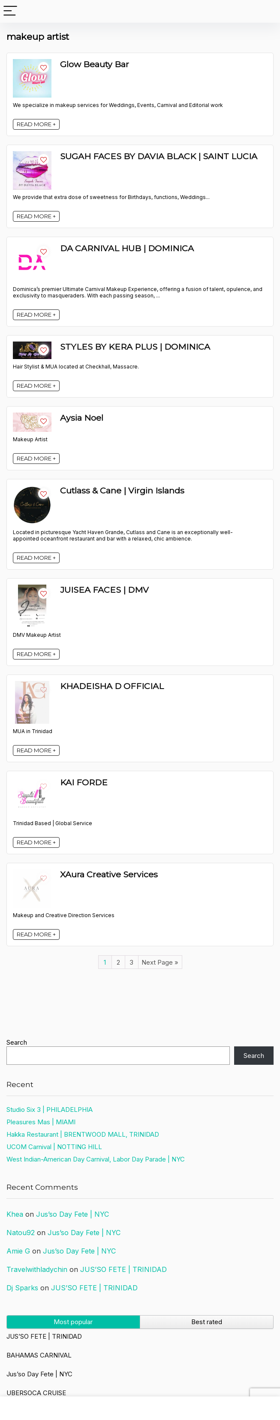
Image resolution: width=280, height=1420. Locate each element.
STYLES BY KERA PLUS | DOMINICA (135, 347)
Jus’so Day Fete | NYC (72, 1214)
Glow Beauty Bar (94, 64)
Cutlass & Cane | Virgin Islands (122, 490)
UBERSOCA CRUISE (36, 1393)
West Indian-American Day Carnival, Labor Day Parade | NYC (95, 1159)
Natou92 (20, 1232)
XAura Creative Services (109, 874)
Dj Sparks (22, 1287)
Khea (14, 1214)
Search (16, 1042)
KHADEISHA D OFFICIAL (112, 686)
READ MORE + (36, 124)
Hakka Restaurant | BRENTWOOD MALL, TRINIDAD (82, 1134)
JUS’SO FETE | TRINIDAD (123, 1269)
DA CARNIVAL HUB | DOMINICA (127, 248)
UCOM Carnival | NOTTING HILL (54, 1147)
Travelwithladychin (36, 1269)
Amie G (18, 1251)
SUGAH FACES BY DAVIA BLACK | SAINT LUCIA (158, 156)
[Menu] (10, 11)
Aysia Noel (81, 418)
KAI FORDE (84, 782)
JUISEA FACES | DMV (104, 590)
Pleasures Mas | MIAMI (40, 1122)
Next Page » (160, 962)
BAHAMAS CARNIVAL (39, 1355)
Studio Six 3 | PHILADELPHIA (49, 1109)
